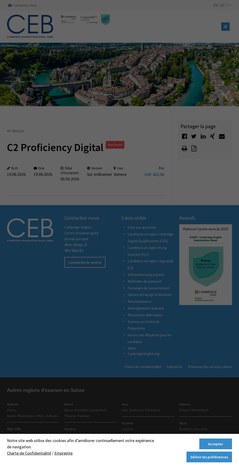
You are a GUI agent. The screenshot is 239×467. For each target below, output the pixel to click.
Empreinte (63, 453)
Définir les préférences (209, 457)
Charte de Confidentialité (29, 453)
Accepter (215, 444)
